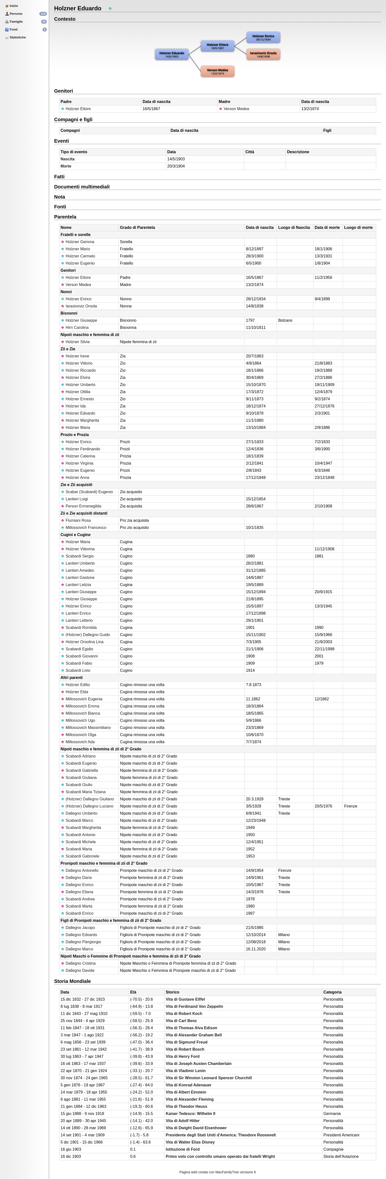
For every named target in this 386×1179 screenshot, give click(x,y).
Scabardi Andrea (78, 899)
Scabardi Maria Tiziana (83, 792)
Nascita (68, 159)
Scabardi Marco (77, 820)
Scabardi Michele (78, 842)
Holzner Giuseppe (79, 320)
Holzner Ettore (76, 109)
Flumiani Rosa (76, 520)
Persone (13, 14)
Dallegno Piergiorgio (81, 942)
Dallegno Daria (76, 878)
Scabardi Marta (76, 906)
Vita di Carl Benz (181, 1021)
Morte (66, 166)
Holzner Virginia (77, 463)
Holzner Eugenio (78, 263)
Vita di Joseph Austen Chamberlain (199, 1063)
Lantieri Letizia (76, 585)
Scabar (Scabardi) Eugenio (87, 492)
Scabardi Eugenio (79, 763)
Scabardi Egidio (77, 649)
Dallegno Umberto (79, 813)
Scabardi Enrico (77, 913)
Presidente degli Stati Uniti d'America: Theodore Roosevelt (221, 1135)
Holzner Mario (75, 249)
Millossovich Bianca (80, 713)
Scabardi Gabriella (79, 770)
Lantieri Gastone (78, 577)
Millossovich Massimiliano (86, 727)
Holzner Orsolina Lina (82, 642)
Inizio (11, 6)
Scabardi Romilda (79, 627)
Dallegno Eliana (77, 892)
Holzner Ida (73, 406)
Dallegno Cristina (78, 963)
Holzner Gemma (77, 242)
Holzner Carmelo (78, 256)
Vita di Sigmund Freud (187, 1042)
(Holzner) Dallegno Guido (85, 635)
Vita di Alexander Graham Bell (194, 1035)
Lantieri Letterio (77, 620)
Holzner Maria (75, 427)
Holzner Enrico (76, 299)
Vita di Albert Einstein (186, 1092)
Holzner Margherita (80, 420)
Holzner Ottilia (75, 392)
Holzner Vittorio (77, 363)
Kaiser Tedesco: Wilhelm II (190, 1114)
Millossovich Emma (80, 706)
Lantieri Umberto (78, 563)
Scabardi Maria (76, 849)
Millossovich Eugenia (81, 699)
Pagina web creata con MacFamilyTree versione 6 (217, 1172)
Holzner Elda (74, 692)
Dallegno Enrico (77, 885)
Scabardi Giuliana (79, 777)
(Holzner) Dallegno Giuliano (87, 799)
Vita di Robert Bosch (185, 1049)
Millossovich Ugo (78, 720)
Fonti (11, 29)
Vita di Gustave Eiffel (185, 999)
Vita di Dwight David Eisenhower (196, 1128)
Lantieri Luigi (74, 499)
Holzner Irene (75, 356)
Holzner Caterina (78, 456)
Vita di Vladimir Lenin (186, 1071)
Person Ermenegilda (81, 506)
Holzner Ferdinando (80, 449)
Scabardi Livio (75, 670)
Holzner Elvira (75, 377)
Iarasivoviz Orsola (79, 306)
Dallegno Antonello (79, 870)
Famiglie (14, 21)
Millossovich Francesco (83, 527)
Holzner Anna (75, 477)
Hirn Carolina (75, 327)
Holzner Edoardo (78, 413)
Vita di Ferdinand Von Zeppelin (194, 1006)
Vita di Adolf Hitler (183, 1121)
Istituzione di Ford (183, 1149)
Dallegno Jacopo (78, 928)
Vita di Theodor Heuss (186, 1106)
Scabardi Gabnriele (80, 856)
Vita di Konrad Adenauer (188, 1085)
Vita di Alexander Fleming (190, 1099)
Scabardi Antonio (78, 835)
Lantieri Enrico (76, 613)
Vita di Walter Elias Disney (190, 1142)
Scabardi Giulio (76, 785)
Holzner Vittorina (78, 549)
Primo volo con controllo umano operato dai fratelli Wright (220, 1156)
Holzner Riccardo (78, 370)
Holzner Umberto (78, 385)
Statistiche (15, 37)
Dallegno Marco (77, 949)
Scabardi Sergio (77, 556)
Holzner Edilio (75, 685)
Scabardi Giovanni (79, 656)
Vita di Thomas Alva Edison (191, 1028)
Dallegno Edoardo (79, 935)
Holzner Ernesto (77, 399)
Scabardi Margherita (81, 827)
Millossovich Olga (78, 735)
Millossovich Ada (78, 742)
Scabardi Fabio (76, 663)
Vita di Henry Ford (183, 1056)
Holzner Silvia (75, 342)
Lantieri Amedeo (77, 570)
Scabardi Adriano (78, 756)
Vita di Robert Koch (184, 1013)
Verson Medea (234, 109)
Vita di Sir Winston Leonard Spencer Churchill (209, 1078)
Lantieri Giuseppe (78, 592)
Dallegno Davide (78, 970)
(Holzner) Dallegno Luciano (87, 806)
